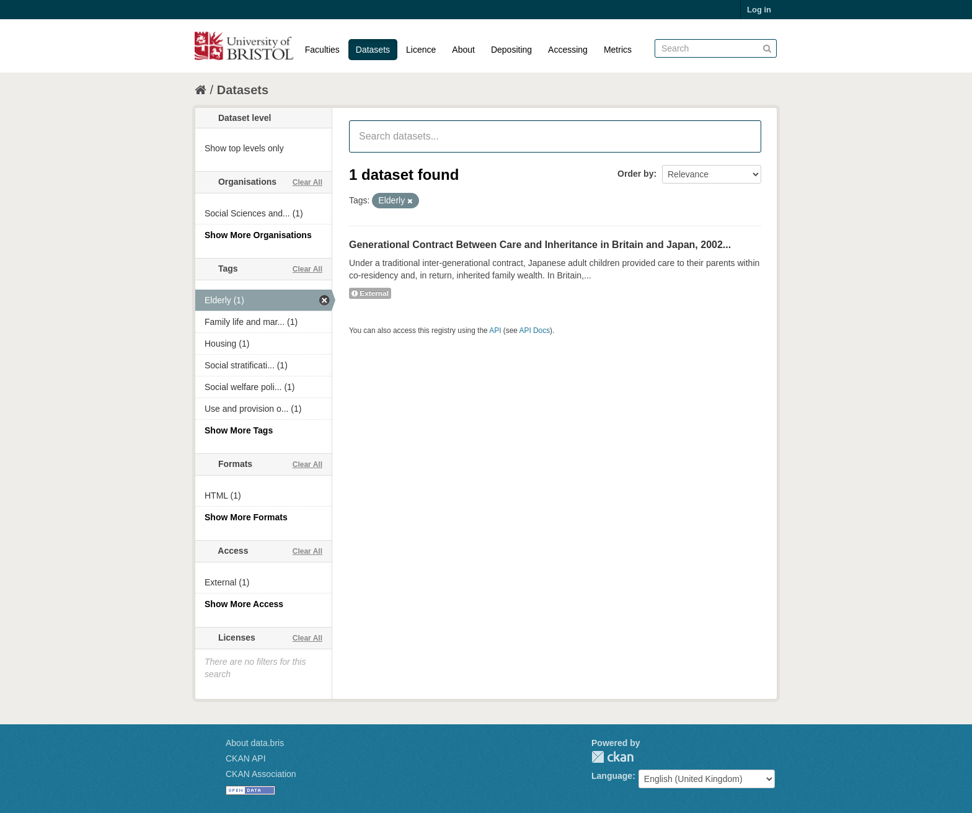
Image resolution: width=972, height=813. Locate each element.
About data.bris (255, 743)
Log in (759, 9)
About (463, 50)
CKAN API (246, 758)
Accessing (568, 50)
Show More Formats (246, 517)
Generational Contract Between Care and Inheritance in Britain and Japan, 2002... (540, 244)
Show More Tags (239, 430)
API (495, 330)
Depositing (511, 50)
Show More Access (244, 604)
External (370, 293)
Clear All (307, 182)
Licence (421, 50)
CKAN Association (261, 774)
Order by (635, 174)
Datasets (373, 50)
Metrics (618, 50)
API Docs (534, 330)
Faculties (322, 50)
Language (611, 776)
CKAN (612, 756)
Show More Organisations (258, 235)
